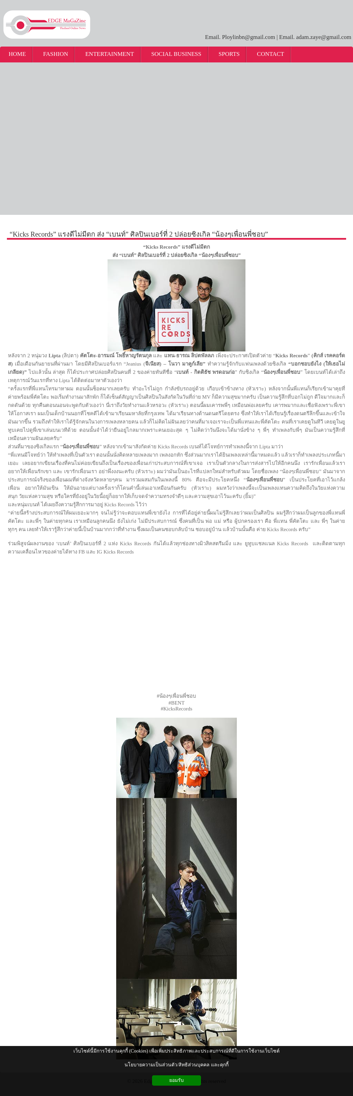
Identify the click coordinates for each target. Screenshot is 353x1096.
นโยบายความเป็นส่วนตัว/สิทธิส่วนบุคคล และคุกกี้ (176, 1064)
